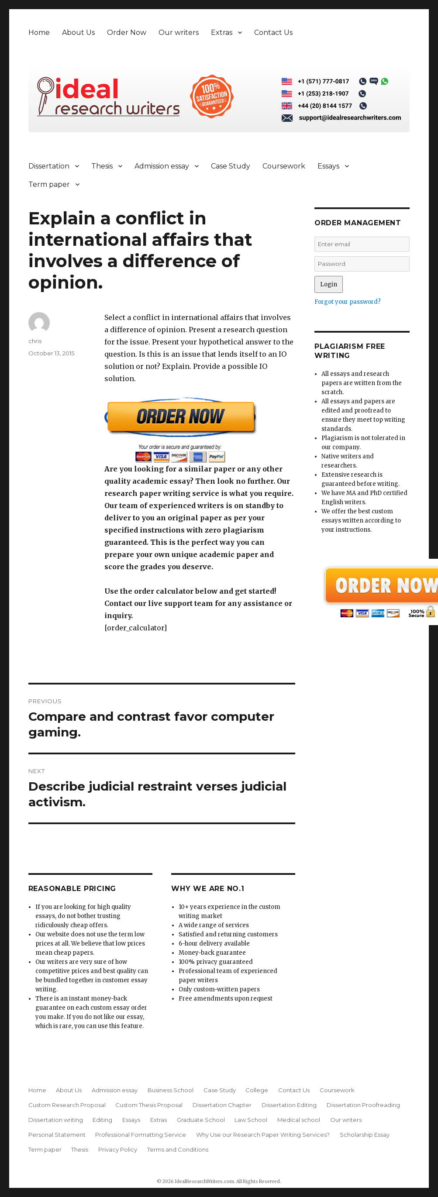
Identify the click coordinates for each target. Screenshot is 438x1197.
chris (34, 340)
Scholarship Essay (365, 1134)
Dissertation (48, 166)
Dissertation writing (55, 1119)
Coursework (283, 166)
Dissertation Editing (289, 1104)
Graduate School (201, 1119)
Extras (221, 32)
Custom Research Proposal (67, 1104)
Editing (102, 1119)
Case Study (230, 166)
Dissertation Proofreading (363, 1104)
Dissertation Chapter (222, 1104)
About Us (78, 32)
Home (39, 32)
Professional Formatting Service (140, 1134)
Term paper (49, 184)
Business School (170, 1090)
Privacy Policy (117, 1149)
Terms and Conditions (177, 1149)
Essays (328, 166)
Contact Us (273, 32)
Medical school (298, 1119)
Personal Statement (57, 1134)
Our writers (179, 32)
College (256, 1090)
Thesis (102, 166)
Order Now (126, 32)
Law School (251, 1119)
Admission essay (162, 166)
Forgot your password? (347, 302)
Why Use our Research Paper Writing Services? (263, 1134)
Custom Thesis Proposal (149, 1104)
